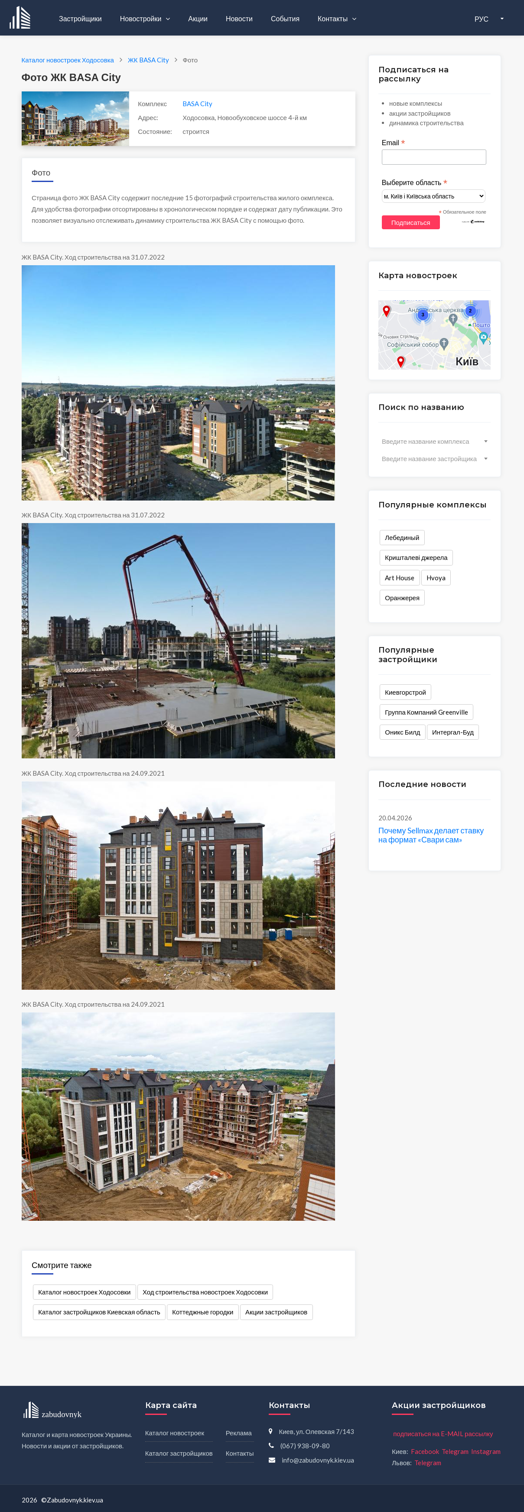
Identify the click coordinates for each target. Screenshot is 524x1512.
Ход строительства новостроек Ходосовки (205, 1292)
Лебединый (402, 537)
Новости (239, 18)
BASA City (197, 103)
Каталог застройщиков (179, 1453)
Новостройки (141, 18)
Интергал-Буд (453, 732)
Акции (198, 18)
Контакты (333, 18)
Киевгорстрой (405, 692)
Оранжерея (402, 598)
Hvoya (436, 578)
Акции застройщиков (276, 1312)
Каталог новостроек (174, 1433)
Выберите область (414, 183)
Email (393, 143)
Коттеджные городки (202, 1312)
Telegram (455, 1451)
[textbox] (434, 441)
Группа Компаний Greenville (426, 712)
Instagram (486, 1451)
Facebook (425, 1451)
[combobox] (434, 441)
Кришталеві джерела (416, 557)
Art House (399, 578)
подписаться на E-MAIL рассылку (443, 1433)
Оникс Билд (402, 732)
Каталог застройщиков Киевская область (99, 1312)
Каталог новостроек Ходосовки (84, 1292)
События (285, 18)
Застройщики (80, 18)
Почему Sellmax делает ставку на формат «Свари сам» (431, 835)
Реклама (239, 1433)
